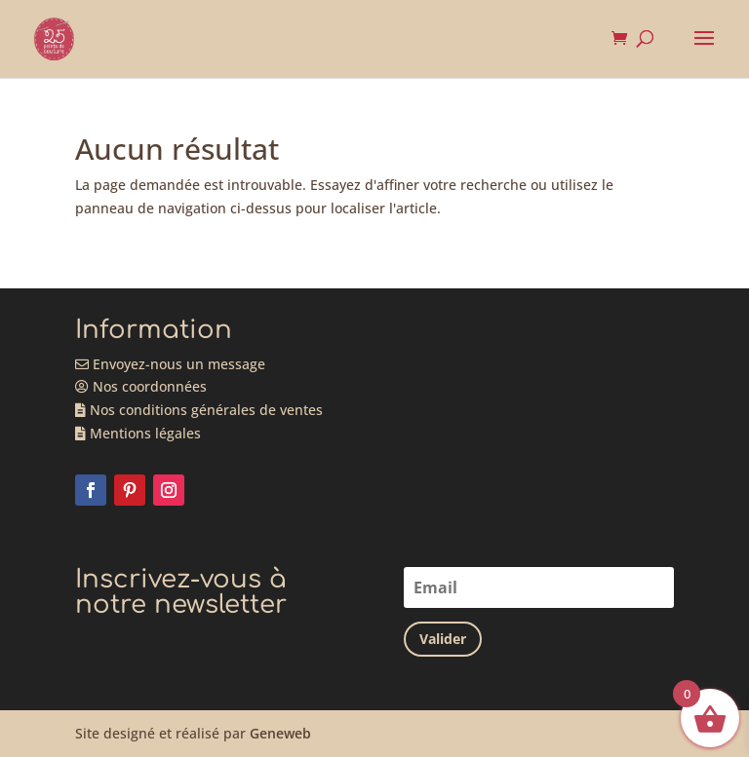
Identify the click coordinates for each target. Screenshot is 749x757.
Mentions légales (138, 433)
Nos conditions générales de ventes (199, 409)
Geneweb (280, 733)
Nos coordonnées (141, 386)
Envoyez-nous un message (170, 364)
